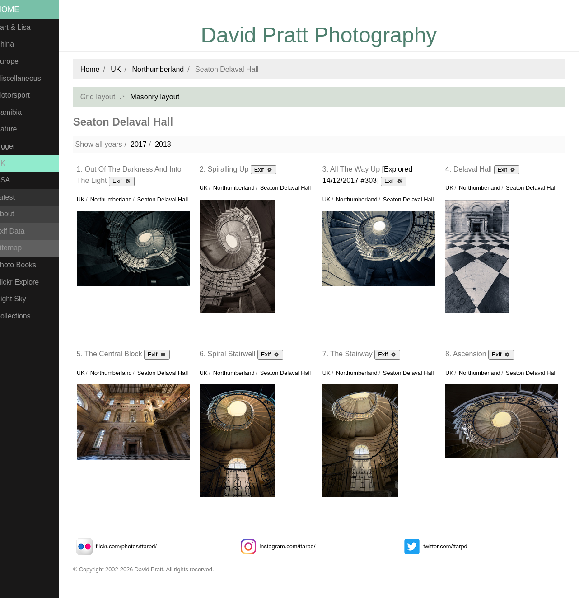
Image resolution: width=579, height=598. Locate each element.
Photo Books (25, 265)
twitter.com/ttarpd (437, 546)
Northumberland (167, 69)
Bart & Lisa (22, 27)
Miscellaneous (27, 78)
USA (12, 180)
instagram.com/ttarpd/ (282, 546)
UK (9, 163)
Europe (16, 61)
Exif (130, 180)
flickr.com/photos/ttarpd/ (124, 546)
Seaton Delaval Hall (171, 199)
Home (17, 9)
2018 (172, 144)
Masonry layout (164, 97)
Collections (22, 316)
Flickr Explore (26, 282)
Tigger (15, 146)
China (14, 44)
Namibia (18, 112)
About (14, 214)
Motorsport (22, 95)
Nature (15, 129)
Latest (14, 197)
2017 (148, 144)
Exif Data (19, 231)
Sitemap (18, 248)
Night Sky (20, 299)
